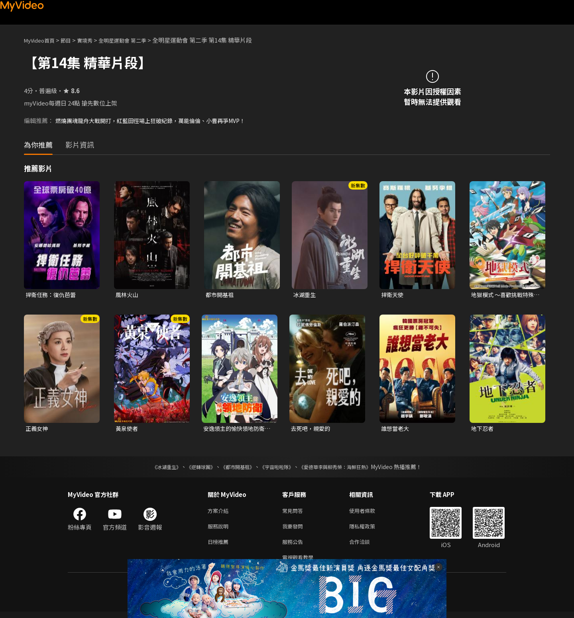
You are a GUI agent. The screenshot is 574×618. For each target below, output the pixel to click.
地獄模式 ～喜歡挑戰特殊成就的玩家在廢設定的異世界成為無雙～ (504, 295)
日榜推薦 (220, 546)
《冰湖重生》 (152, 468)
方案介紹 (220, 512)
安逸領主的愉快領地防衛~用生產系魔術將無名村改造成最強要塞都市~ (237, 429)
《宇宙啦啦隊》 (278, 468)
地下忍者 (483, 429)
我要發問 (294, 529)
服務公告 (294, 546)
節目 (72, 40)
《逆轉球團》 (191, 468)
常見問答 (294, 512)
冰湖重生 (305, 295)
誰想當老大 (396, 429)
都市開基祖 (221, 295)
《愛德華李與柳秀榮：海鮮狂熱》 (345, 468)
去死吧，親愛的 (312, 429)
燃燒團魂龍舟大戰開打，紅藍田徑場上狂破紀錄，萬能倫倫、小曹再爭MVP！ (157, 120)
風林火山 (128, 295)
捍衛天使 (393, 295)
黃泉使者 (128, 429)
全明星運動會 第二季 (135, 40)
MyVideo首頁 (42, 40)
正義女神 (37, 429)
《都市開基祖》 (233, 468)
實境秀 (93, 40)
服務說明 (220, 529)
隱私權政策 (369, 529)
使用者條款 (369, 512)
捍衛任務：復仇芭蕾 (52, 295)
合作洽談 (366, 546)
